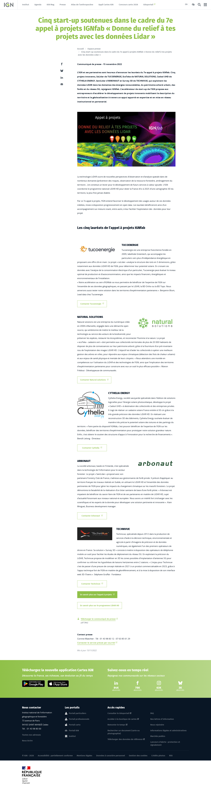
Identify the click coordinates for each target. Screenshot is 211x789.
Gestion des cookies (138, 755)
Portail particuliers (77, 713)
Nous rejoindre (157, 725)
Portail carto (74, 725)
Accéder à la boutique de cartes (122, 719)
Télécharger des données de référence (125, 739)
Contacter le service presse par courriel (96, 642)
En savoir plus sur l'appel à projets (97, 594)
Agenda (37, 4)
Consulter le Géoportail (118, 713)
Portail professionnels (79, 719)
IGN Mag (50, 4)
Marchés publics (157, 736)
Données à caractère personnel (110, 755)
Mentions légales (84, 755)
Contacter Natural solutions (94, 379)
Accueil (80, 49)
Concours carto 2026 (128, 4)
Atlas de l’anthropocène (82, 4)
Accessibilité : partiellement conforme (55, 755)
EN (186, 4)
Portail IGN (74, 730)
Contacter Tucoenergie (92, 303)
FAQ (152, 713)
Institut (25, 4)
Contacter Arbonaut (92, 515)
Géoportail (149, 4)
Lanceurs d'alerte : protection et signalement (165, 743)
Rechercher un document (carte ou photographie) (124, 732)
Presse (63, 4)
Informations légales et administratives (168, 730)
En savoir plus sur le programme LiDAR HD (99, 605)
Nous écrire (27, 740)
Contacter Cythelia (92, 447)
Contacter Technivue (92, 583)
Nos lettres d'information (162, 719)
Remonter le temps (116, 725)
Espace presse (94, 49)
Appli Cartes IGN (106, 4)
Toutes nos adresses (31, 735)
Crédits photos (158, 755)
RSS (171, 755)
